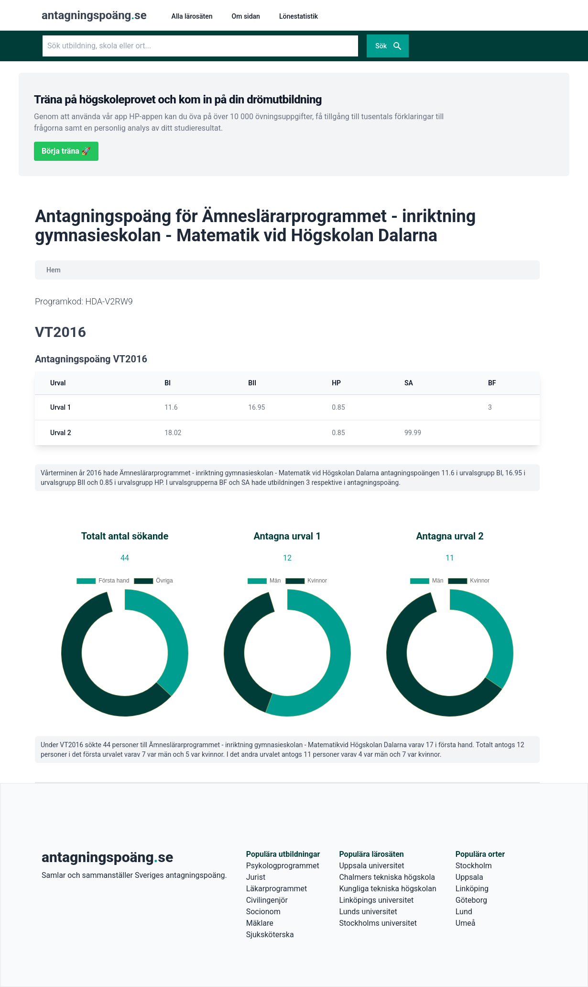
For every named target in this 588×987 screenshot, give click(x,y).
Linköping (472, 888)
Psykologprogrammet (282, 865)
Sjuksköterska (270, 934)
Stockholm (474, 865)
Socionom (263, 911)
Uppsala (469, 877)
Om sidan (246, 16)
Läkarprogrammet (276, 888)
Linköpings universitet (376, 900)
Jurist (255, 877)
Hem (53, 270)
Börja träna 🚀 (66, 151)
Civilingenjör (267, 900)
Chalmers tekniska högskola (387, 877)
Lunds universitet (368, 911)
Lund (464, 911)
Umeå (466, 923)
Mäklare (259, 923)
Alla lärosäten (192, 16)
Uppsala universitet (371, 865)
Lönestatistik (298, 16)
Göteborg (471, 900)
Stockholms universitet (377, 923)
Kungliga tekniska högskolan (387, 888)
